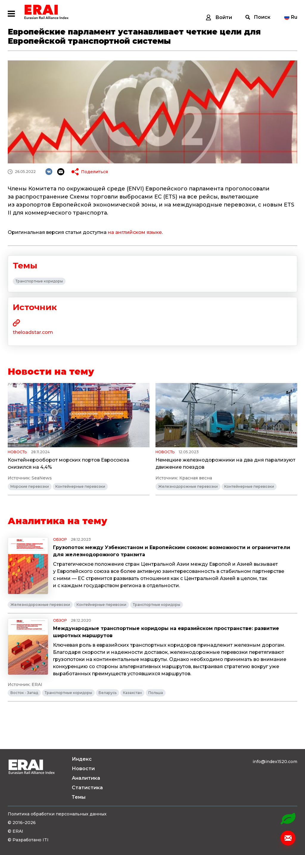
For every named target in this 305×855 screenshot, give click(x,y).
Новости (83, 768)
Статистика (87, 787)
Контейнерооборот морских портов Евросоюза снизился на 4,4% (68, 463)
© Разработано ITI (28, 840)
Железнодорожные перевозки (188, 486)
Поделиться (94, 171)
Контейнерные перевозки (80, 486)
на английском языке (135, 232)
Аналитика (86, 778)
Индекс (82, 759)
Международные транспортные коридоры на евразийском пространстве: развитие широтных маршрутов (166, 632)
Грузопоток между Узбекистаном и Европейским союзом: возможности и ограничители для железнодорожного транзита (171, 551)
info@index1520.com (275, 761)
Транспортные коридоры (39, 281)
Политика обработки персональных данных (57, 814)
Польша (155, 692)
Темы (78, 797)
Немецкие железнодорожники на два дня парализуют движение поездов (225, 463)
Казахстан (132, 692)
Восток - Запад (24, 692)
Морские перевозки (29, 486)
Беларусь (107, 692)
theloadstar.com (33, 332)
